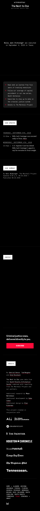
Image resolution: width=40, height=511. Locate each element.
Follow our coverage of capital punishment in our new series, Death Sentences (20, 93)
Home (8, 486)
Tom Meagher (26, 372)
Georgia (9, 490)
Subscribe (20, 346)
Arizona (23, 486)
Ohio (14, 492)
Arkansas (9, 488)
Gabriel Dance (14, 372)
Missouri (17, 490)
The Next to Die (20, 6)
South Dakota (20, 494)
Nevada (9, 492)
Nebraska (25, 490)
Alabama (16, 486)
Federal (17, 488)
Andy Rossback (15, 375)
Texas (17, 496)
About (8, 498)
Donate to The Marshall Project (20, 105)
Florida (25, 488)
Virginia (24, 496)
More (25, 138)
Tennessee (10, 496)
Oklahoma (20, 492)
